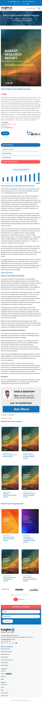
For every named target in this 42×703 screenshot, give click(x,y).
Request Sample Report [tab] (10, 162)
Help (2, 690)
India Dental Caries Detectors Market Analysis (8, 538)
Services (3, 676)
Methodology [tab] (6, 157)
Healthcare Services (26, 18)
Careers (6, 673)
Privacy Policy (4, 692)
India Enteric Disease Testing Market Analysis (9, 579)
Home (11, 18)
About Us (3, 671)
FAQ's (2, 687)
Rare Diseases (5, 665)
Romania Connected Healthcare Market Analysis (29, 495)
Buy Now (5, 133)
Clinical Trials (4, 662)
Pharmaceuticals (5, 648)
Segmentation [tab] (7, 153)
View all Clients (21, 599)
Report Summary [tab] (7, 145)
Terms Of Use (4, 695)
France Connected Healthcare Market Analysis (28, 456)
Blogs (2, 679)
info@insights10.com (14, 1)
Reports (17, 18)
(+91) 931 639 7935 (6, 641)
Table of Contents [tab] (8, 149)
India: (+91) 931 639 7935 (28, 1)
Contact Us (4, 684)
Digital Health (4, 657)
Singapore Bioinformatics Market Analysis (9, 495)
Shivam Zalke (9, 418)
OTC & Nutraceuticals (7, 659)
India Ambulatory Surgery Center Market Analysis (30, 579)
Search (28, 8)
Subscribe (7, 621)
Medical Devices (5, 654)
